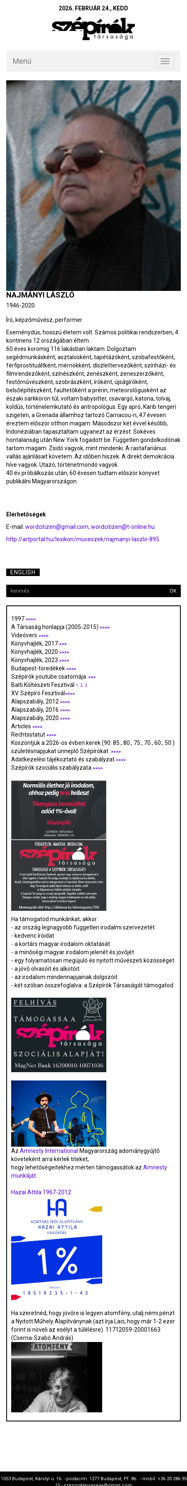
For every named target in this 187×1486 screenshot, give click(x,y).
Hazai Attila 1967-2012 (41, 1192)
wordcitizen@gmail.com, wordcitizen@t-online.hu (90, 526)
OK (173, 591)
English (23, 572)
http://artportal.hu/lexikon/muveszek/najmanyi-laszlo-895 (82, 539)
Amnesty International (49, 1151)
